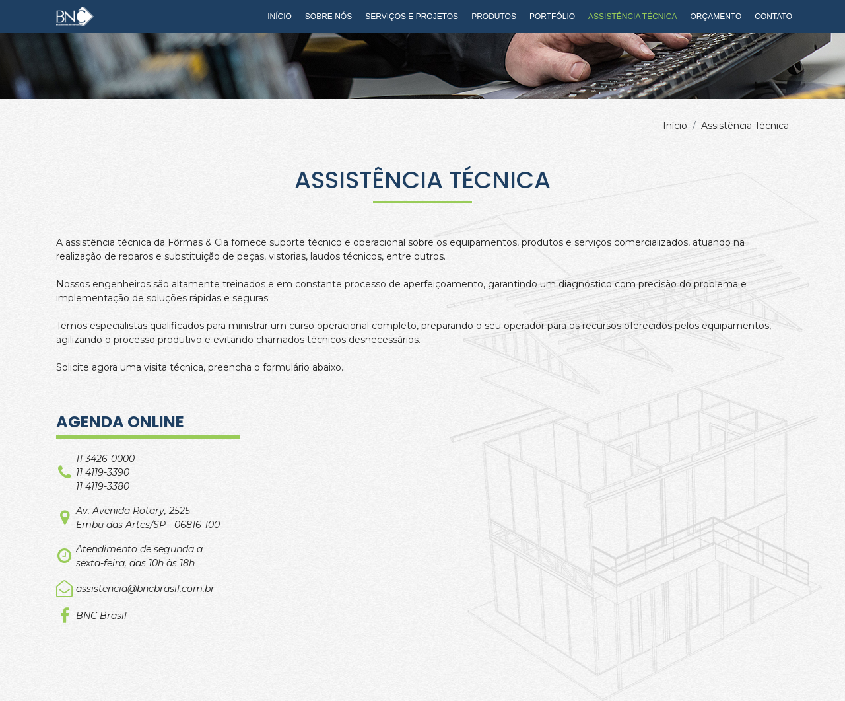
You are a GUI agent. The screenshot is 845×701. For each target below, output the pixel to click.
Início (279, 16)
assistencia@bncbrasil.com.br (145, 589)
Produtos (493, 16)
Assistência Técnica (632, 16)
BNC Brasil (101, 616)
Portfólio (552, 16)
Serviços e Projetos (411, 16)
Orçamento (716, 16)
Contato (773, 16)
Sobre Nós (328, 16)
